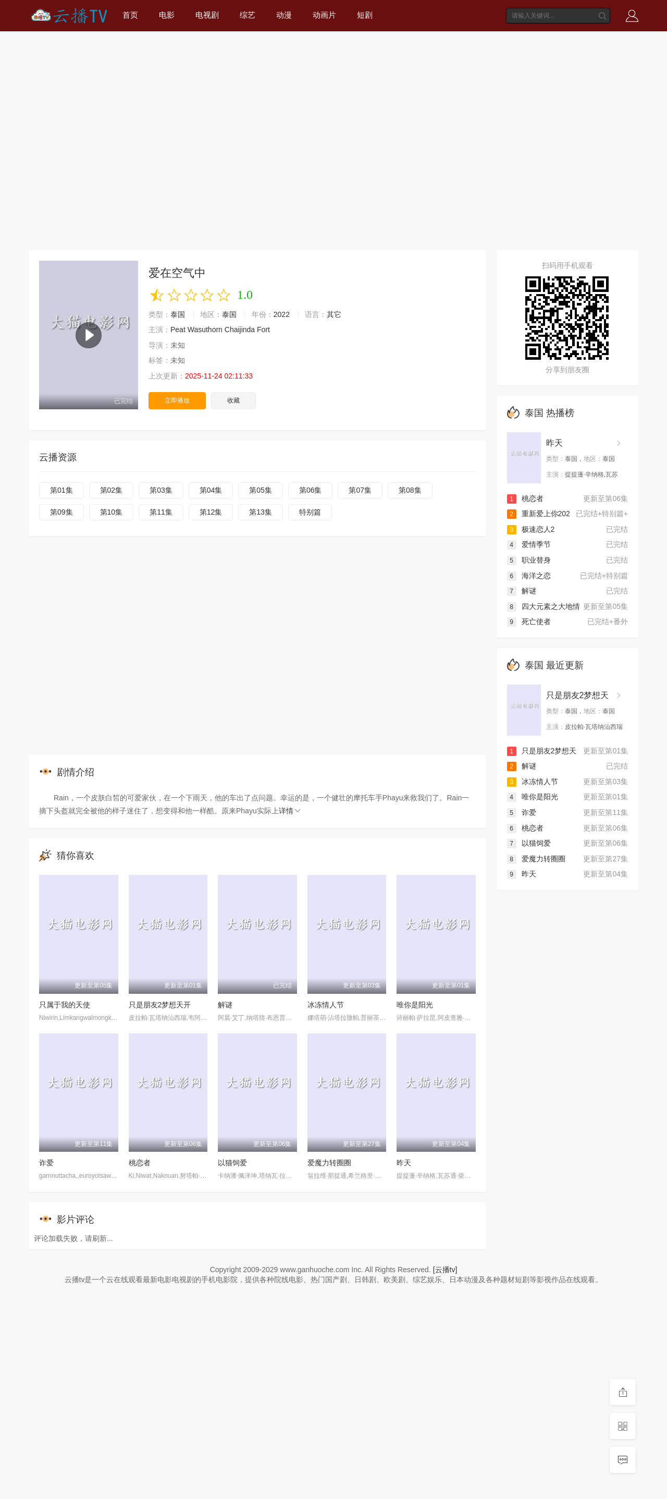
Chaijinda (240, 329)
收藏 (233, 400)
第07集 (360, 490)
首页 (130, 14)
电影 (167, 14)
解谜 (225, 1005)
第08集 (410, 490)
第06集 (310, 490)
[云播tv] (445, 1269)
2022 (282, 314)
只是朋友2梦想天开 (160, 1005)
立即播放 (177, 400)
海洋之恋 (529, 575)
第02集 (111, 490)
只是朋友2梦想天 (577, 695)
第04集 (211, 490)
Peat (178, 329)
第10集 (111, 512)
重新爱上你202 (538, 513)
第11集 (161, 512)
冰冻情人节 (325, 1005)
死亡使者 (529, 621)
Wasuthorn (205, 329)
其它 (334, 314)
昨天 (404, 1163)
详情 (290, 811)
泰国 (177, 314)
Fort (263, 329)
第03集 (161, 490)
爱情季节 (529, 544)
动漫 (284, 14)
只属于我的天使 (64, 1005)
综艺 (247, 14)
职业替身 (529, 560)
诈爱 (46, 1163)
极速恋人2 (531, 529)
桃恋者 (140, 1163)
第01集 (61, 490)
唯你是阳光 (415, 1005)
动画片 (324, 14)
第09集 (61, 512)
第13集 (260, 512)
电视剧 (207, 14)
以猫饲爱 (232, 1163)
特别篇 (310, 512)
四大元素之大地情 (543, 606)
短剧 (365, 14)
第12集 (211, 512)
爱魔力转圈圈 (329, 1163)
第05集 (260, 490)
